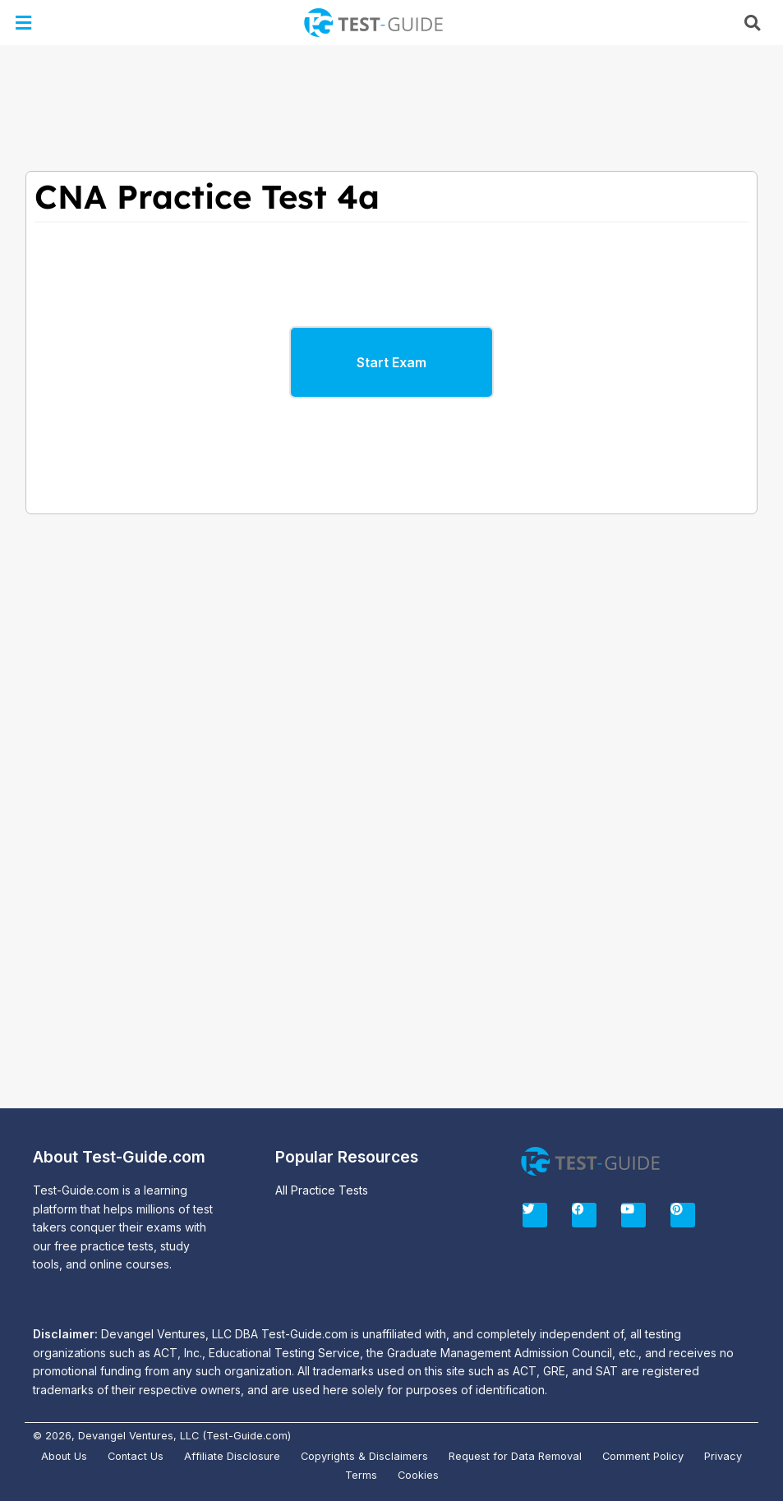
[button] (24, 22)
